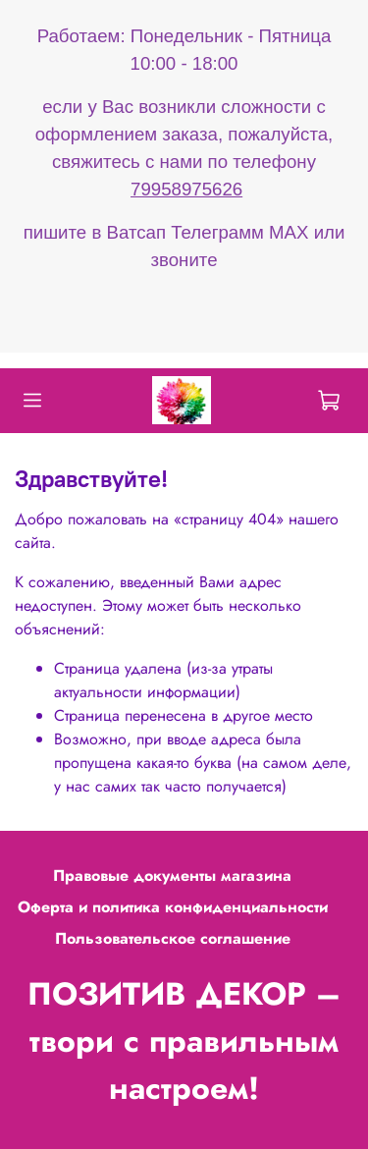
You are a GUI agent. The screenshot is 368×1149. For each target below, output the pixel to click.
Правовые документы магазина (172, 875)
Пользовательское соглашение (172, 938)
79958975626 (186, 189)
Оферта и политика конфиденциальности (173, 907)
